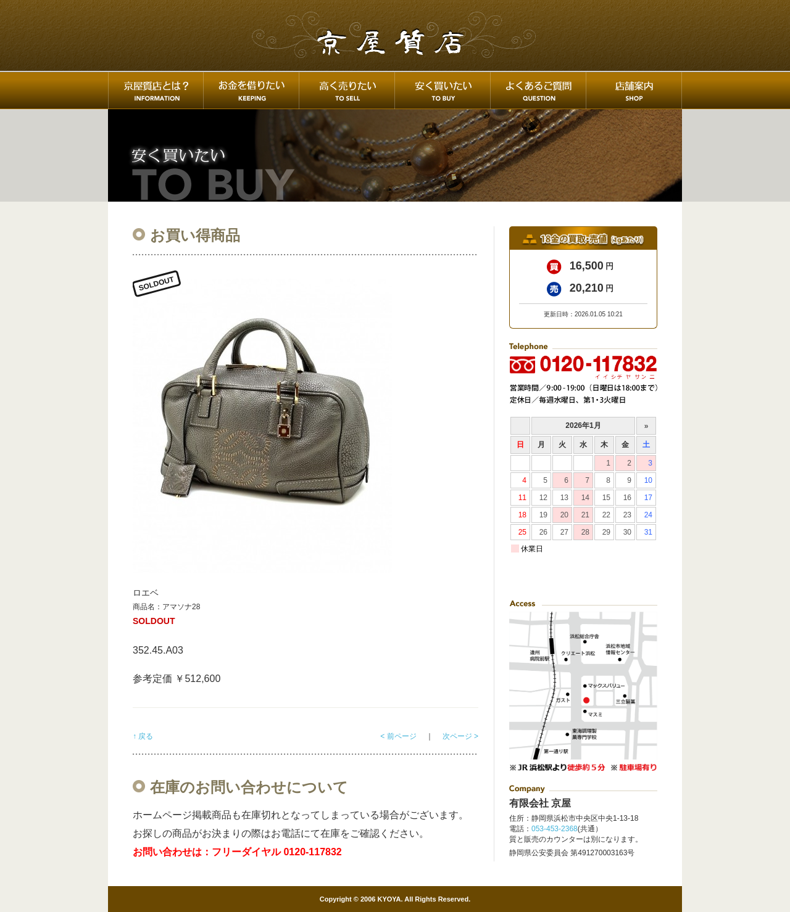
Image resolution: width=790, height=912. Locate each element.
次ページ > (460, 736)
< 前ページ (398, 736)
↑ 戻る (143, 736)
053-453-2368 (554, 828)
